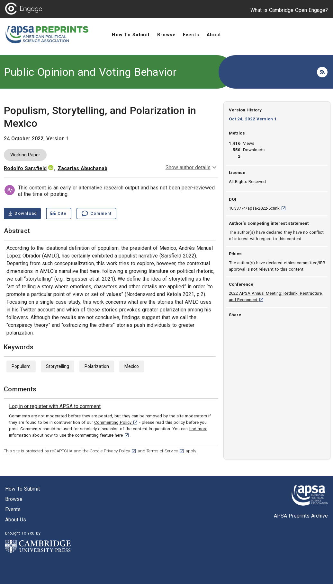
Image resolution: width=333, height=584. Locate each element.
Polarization (97, 366)
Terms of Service (165, 451)
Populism (21, 366)
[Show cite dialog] (58, 213)
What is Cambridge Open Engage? (289, 10)
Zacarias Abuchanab (82, 168)
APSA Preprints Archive (301, 516)
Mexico (131, 366)
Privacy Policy (120, 451)
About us (15, 520)
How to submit (22, 489)
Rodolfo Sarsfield (25, 168)
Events (13, 509)
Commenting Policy (116, 422)
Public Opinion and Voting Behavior (90, 71)
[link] (55, 406)
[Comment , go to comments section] (96, 213)
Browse (13, 499)
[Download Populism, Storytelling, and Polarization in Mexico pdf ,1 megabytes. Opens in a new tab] (22, 213)
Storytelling (57, 366)
